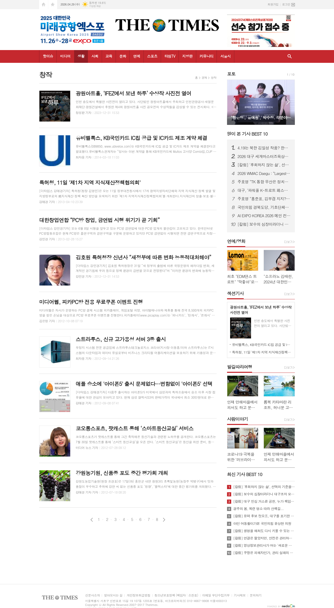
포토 (231, 74)
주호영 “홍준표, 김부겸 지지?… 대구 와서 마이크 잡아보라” (264, 198)
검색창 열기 (289, 56)
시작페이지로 (43, 4)
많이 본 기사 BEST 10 (247, 134)
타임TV (169, 56)
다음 (164, 520)
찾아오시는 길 (113, 595)
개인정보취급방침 (138, 595)
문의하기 (255, 595)
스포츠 (152, 56)
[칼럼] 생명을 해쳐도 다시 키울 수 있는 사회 (264, 530)
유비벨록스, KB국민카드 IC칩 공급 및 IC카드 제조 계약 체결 (262, 344)
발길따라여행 (239, 367)
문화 (122, 56)
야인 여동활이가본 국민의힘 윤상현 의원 (262, 523)
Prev (233, 102)
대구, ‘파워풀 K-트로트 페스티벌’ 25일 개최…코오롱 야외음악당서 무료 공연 (264, 190)
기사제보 (240, 595)
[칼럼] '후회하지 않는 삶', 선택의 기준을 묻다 (264, 164)
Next (288, 102)
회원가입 (273, 4)
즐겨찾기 (52, 4)
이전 (92, 520)
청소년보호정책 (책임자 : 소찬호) (176, 595)
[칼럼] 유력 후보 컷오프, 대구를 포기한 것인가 (264, 516)
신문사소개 (92, 595)
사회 (94, 56)
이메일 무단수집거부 (216, 595)
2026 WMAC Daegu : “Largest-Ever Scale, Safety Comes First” (264, 173)
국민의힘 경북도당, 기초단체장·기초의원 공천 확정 (264, 207)
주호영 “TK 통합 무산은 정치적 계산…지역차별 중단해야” (264, 181)
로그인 (286, 4)
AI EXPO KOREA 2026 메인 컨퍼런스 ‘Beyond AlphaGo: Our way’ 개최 (264, 215)
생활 (80, 56)
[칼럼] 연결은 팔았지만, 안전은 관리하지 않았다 (264, 538)
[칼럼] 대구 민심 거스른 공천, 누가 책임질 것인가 (264, 501)
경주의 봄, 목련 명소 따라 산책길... (258, 508)
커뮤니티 (206, 56)
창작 (213, 78)
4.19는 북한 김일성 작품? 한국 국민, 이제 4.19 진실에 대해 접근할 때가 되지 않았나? (264, 147)
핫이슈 (48, 56)
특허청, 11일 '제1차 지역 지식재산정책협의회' (262, 352)
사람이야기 (237, 419)
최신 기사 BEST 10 (244, 474)
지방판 (187, 56)
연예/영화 (236, 241)
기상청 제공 (95, 6)
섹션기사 (235, 293)
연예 (136, 56)
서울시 (225, 56)
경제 (204, 78)
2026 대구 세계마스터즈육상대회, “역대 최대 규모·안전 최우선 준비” (264, 156)
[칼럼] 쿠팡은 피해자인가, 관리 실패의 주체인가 (264, 552)
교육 (108, 56)
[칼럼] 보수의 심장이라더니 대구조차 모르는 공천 (264, 224)
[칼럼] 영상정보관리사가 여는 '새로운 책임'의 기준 (264, 545)
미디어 (65, 56)
